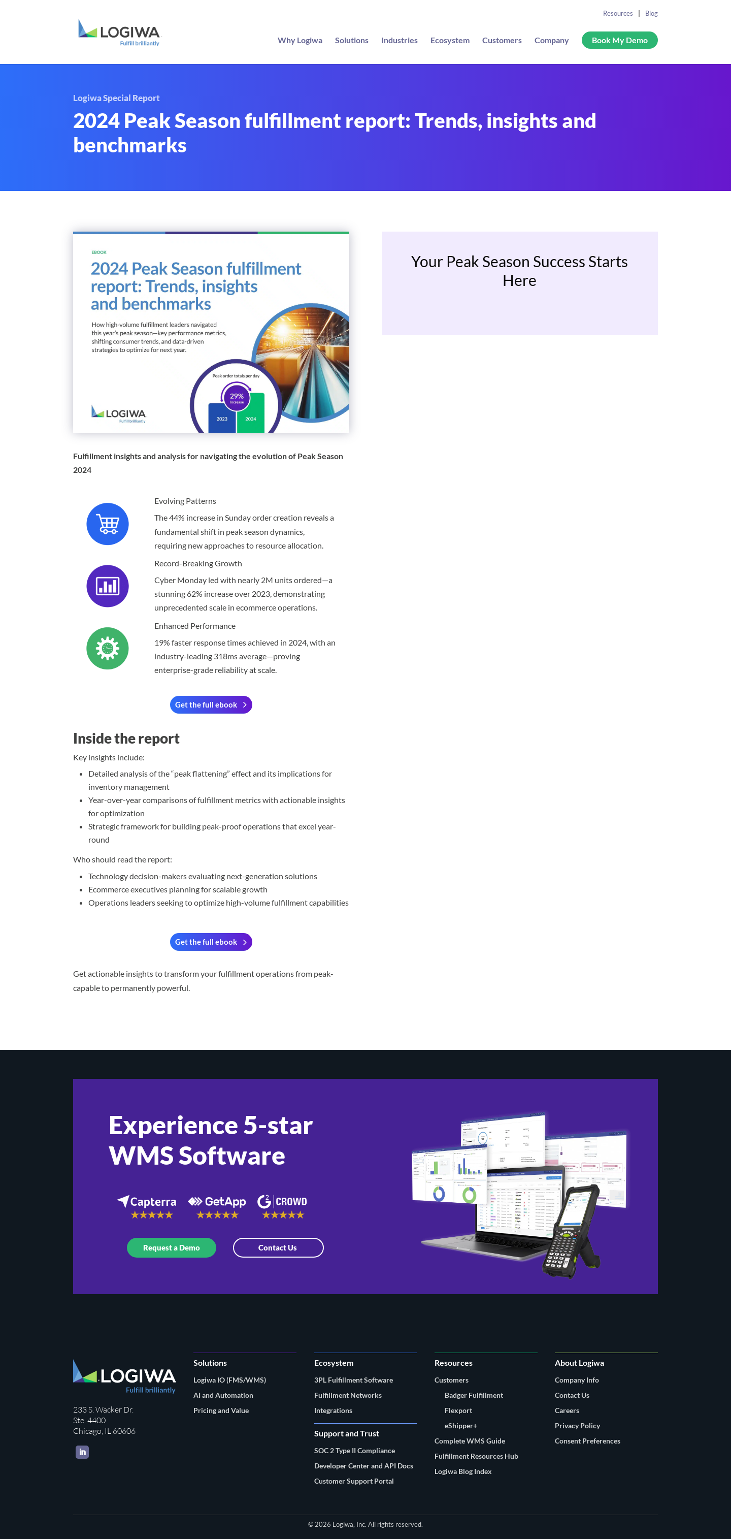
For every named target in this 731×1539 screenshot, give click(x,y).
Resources (618, 13)
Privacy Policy (577, 1425)
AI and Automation (223, 1395)
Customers (502, 41)
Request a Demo (171, 1247)
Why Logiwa (300, 41)
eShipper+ (461, 1425)
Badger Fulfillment (474, 1395)
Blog (651, 13)
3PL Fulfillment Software (353, 1379)
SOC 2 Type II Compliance (354, 1450)
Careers (567, 1410)
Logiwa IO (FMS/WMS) (229, 1379)
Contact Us (278, 1247)
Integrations (333, 1410)
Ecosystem (450, 41)
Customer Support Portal (354, 1481)
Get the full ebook (206, 704)
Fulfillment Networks (348, 1395)
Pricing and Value (221, 1410)
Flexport (458, 1410)
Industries (399, 41)
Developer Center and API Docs (363, 1465)
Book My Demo (620, 40)
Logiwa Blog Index (463, 1471)
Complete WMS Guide (470, 1440)
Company (552, 41)
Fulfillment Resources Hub (476, 1456)
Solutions (352, 41)
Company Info (577, 1379)
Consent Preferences (587, 1440)
